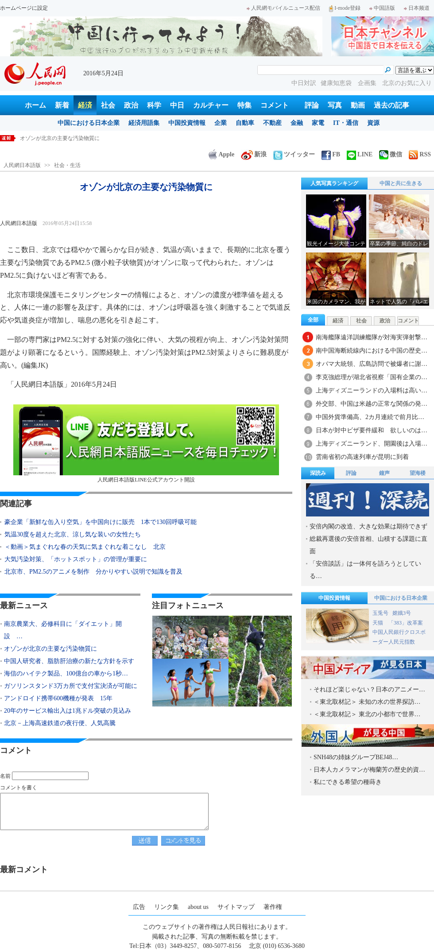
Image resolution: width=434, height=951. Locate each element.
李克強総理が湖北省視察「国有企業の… (371, 377)
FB (331, 154)
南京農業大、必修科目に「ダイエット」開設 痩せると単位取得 (97, 138)
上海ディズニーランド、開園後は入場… (371, 443)
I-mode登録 (344, 8)
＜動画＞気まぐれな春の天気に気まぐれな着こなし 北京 (85, 546)
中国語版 (382, 8)
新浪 (254, 154)
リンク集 (166, 907)
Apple (221, 154)
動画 (358, 105)
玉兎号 (380, 613)
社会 (108, 105)
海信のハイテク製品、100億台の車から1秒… (66, 673)
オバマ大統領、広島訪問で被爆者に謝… (371, 364)
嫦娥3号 (401, 613)
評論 (312, 105)
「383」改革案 (405, 623)
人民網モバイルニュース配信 (283, 8)
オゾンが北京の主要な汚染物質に (50, 648)
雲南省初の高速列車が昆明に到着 (362, 457)
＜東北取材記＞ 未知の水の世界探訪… (367, 702)
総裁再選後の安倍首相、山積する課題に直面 (368, 545)
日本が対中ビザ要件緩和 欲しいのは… (371, 430)
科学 (154, 105)
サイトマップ (236, 907)
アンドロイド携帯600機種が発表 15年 (58, 698)
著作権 (273, 907)
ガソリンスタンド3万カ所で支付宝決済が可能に (70, 686)
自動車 (245, 123)
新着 (62, 105)
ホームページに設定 (24, 8)
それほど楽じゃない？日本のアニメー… (369, 689)
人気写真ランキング (334, 183)
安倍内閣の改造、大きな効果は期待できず (368, 526)
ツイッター (294, 154)
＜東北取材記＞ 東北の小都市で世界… (367, 714)
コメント (274, 105)
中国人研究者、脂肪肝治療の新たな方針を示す (69, 661)
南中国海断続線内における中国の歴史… (371, 350)
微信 (390, 154)
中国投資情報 (186, 123)
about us (198, 907)
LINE (359, 154)
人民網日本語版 (22, 165)
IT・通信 (345, 123)
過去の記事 (391, 105)
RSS (420, 154)
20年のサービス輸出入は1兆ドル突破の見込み (67, 710)
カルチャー (211, 105)
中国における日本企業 (89, 123)
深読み (318, 473)
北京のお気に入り (407, 83)
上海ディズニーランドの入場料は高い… (371, 390)
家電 (318, 123)
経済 (85, 105)
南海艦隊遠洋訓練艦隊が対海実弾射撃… (371, 337)
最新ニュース (24, 605)
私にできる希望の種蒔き (348, 782)
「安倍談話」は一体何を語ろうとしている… (365, 569)
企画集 (368, 83)
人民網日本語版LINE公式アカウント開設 (146, 443)
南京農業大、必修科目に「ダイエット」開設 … (63, 630)
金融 (297, 123)
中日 (177, 105)
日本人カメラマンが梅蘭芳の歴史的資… (369, 769)
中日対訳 (303, 83)
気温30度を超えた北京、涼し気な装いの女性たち (72, 534)
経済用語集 (143, 123)
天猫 (378, 623)
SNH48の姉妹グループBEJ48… (356, 757)
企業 (220, 123)
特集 (244, 105)
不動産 (272, 123)
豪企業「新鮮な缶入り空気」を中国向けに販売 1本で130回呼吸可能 (100, 522)
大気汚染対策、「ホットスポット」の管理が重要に (75, 559)
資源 (373, 123)
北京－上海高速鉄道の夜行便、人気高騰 (60, 723)
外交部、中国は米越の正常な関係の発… (371, 403)
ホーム (35, 105)
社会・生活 (67, 165)
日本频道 (417, 8)
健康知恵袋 (337, 83)
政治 (131, 105)
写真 (335, 105)
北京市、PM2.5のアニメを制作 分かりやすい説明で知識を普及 (93, 571)
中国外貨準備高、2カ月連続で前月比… (370, 417)
